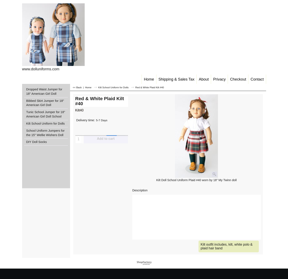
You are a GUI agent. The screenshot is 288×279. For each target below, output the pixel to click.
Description (140, 190)
